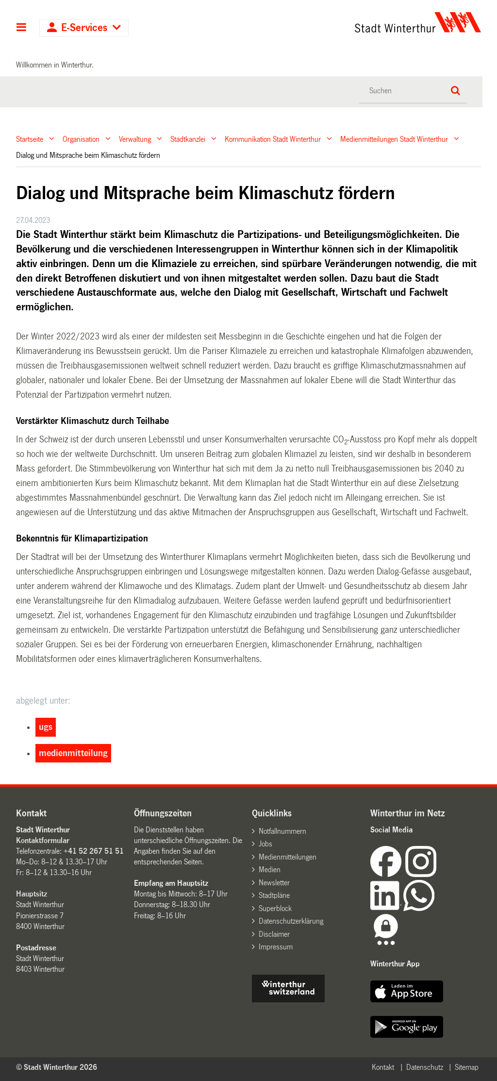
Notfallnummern (282, 831)
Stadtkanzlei (187, 139)
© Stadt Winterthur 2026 (56, 1067)
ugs (45, 727)
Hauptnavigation (21, 28)
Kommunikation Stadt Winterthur (273, 139)
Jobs (265, 844)
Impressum (276, 947)
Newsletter (274, 882)
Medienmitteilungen (287, 857)
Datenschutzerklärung (291, 921)
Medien (270, 869)
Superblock (275, 908)
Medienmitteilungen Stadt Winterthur (394, 139)
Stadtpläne (274, 895)
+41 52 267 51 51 (94, 851)
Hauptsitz (31, 894)
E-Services (84, 28)
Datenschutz (424, 1067)
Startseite (29, 139)
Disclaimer (274, 934)
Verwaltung (135, 139)
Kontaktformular (42, 840)
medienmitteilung (73, 753)
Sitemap (467, 1067)
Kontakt (383, 1067)
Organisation (81, 139)
